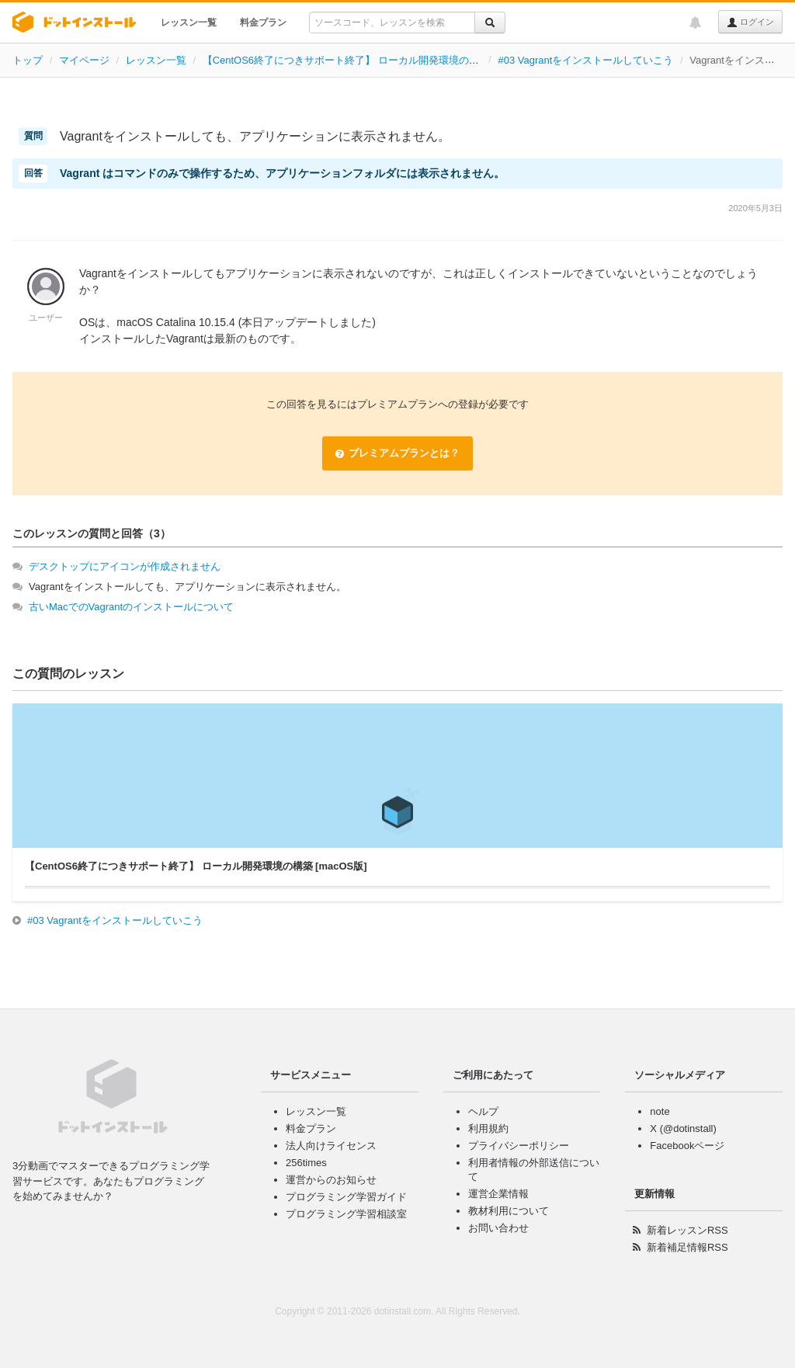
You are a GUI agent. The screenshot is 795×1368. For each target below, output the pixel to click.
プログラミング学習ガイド (346, 1197)
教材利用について (508, 1211)
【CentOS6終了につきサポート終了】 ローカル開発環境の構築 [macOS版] (372, 60)
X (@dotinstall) (683, 1128)
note (659, 1111)
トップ (27, 60)
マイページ (84, 60)
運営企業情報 (498, 1194)
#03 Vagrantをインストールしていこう (586, 60)
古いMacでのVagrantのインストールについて (131, 607)
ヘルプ (483, 1111)
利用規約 (488, 1128)
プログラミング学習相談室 (346, 1214)
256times (306, 1162)
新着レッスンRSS (687, 1230)
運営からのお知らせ (331, 1180)
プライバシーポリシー (518, 1145)
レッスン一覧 (189, 22)
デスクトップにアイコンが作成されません (124, 566)
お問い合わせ (498, 1228)
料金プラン (263, 22)
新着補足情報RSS (687, 1247)
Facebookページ (687, 1145)
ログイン (750, 22)
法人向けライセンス (331, 1145)
